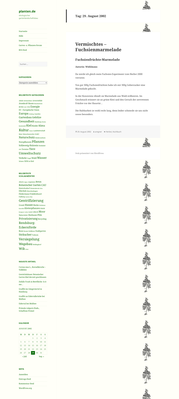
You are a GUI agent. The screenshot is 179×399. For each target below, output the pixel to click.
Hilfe (21, 36)
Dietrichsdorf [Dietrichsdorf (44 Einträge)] (24, 188)
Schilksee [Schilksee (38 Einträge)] (31, 231)
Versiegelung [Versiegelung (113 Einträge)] (29, 239)
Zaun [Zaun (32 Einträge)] (26, 249)
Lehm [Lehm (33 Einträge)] (26, 212)
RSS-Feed (23, 50)
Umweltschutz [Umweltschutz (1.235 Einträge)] (30, 153)
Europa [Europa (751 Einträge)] (23, 113)
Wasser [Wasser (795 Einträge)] (42, 158)
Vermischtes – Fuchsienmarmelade (98, 46)
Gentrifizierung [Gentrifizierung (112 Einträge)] (31, 200)
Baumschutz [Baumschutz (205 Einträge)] (38, 104)
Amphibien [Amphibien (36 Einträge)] (31, 182)
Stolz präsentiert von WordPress (89, 153)
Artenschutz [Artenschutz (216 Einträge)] (28, 101)
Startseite (23, 31)
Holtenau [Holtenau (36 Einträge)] (42, 205)
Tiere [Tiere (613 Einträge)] (32, 149)
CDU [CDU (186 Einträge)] (25, 107)
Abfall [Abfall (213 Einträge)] (21, 101)
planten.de (27, 11)
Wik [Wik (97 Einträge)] (22, 248)
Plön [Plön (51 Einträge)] (39, 215)
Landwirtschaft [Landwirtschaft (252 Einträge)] (39, 131)
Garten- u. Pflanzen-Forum (30, 45)
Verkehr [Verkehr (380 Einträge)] (23, 158)
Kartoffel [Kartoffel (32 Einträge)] (21, 208)
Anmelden (23, 374)
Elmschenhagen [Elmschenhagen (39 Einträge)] (32, 191)
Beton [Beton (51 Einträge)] (38, 181)
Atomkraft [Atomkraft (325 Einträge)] (23, 103)
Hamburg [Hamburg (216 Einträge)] (38, 122)
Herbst (109, 131)
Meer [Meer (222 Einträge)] (20, 134)
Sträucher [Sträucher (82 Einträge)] (25, 234)
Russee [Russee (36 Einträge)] (26, 231)
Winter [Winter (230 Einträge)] (21, 161)
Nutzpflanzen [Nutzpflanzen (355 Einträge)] (25, 142)
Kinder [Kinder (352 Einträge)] (35, 125)
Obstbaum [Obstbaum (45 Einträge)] (32, 215)
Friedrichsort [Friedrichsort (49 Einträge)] (36, 194)
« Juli (24, 356)
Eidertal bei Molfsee (27, 303)
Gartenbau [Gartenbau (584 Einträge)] (25, 117)
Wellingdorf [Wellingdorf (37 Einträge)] (37, 244)
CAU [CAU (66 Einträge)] (43, 185)
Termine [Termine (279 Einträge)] (25, 149)
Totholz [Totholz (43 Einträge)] (35, 235)
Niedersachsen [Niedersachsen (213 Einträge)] (40, 138)
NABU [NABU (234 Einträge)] (37, 134)
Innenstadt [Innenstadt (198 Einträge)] (22, 126)
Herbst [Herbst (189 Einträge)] (44, 122)
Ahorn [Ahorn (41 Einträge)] (21, 182)
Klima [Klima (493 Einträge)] (42, 125)
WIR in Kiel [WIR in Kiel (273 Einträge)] (29, 161)
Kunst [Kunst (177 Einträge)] (31, 131)
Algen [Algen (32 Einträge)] (26, 182)
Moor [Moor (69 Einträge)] (42, 211)
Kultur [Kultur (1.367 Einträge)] (24, 130)
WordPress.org (25, 388)
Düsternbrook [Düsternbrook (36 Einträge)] (34, 188)
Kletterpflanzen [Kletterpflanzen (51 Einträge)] (32, 208)
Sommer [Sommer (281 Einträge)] (42, 145)
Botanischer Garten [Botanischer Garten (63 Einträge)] (30, 185)
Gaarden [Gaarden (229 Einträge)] (37, 114)
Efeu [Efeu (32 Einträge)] (41, 188)
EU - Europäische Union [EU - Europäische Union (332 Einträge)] (29, 110)
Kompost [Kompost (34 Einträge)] (21, 212)
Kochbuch (117, 131)
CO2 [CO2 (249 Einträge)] (28, 107)
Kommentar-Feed (26, 383)
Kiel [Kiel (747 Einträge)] (28, 125)
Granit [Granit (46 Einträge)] (21, 205)
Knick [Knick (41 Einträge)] (43, 208)
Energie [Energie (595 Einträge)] (35, 106)
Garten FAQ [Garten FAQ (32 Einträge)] (28, 197)
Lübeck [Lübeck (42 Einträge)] (35, 212)
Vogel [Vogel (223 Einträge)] (29, 158)
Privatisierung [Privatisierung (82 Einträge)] (28, 218)
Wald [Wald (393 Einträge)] (34, 158)
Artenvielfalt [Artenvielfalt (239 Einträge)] (37, 101)
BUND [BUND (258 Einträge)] (21, 107)
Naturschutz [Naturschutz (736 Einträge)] (27, 137)
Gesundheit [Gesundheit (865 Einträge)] (26, 121)
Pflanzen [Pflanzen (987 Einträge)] (38, 141)
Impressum (24, 40)
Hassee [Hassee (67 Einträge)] (29, 204)
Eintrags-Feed (25, 379)
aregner (98, 131)
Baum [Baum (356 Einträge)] (31, 103)
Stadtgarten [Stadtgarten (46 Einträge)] (40, 231)
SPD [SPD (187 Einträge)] (20, 149)
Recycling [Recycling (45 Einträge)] (42, 219)
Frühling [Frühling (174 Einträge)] (31, 114)
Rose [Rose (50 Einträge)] (21, 231)
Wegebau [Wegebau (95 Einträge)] (25, 244)
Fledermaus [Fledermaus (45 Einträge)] (24, 194)
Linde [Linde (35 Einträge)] (30, 212)
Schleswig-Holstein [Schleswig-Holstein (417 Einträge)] (28, 145)
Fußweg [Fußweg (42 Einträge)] (22, 197)
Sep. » (41, 356)
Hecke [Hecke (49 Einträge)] (36, 205)
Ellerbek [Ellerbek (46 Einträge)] (22, 191)
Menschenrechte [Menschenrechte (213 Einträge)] (28, 134)
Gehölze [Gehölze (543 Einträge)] (36, 117)
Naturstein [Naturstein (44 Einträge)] (23, 215)
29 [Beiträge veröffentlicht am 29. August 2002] (33, 353)
